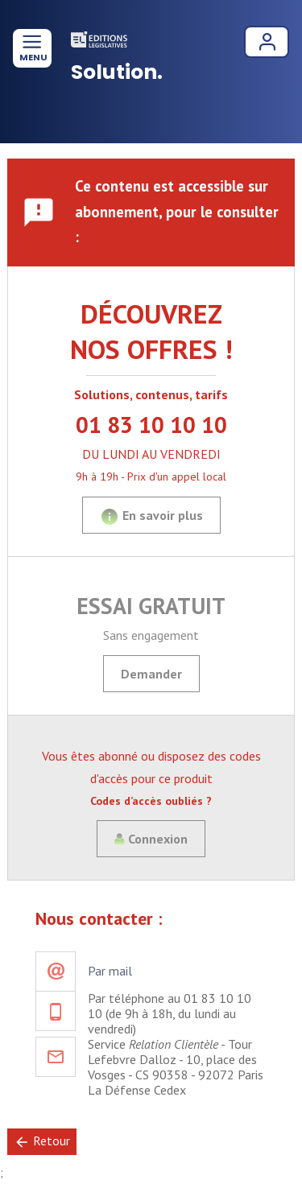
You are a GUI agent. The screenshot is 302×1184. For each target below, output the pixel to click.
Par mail (110, 971)
